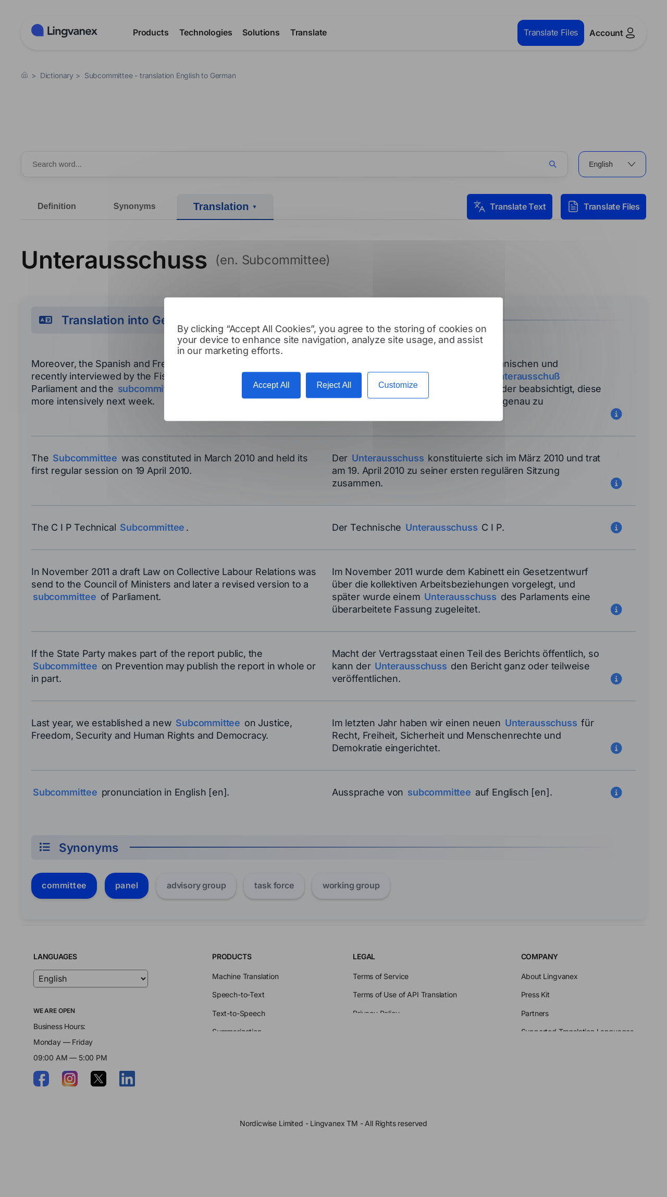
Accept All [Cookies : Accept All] (271, 385)
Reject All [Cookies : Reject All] (333, 385)
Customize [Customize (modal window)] (398, 385)
